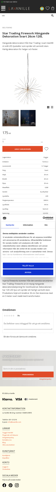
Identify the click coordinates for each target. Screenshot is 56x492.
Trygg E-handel (7, 432)
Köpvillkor (5, 458)
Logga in (5, 467)
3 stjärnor (9, 316)
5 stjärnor (13, 316)
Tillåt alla (28, 265)
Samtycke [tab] (10, 225)
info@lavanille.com (14, 422)
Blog (4, 442)
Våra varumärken (8, 445)
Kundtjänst (6, 455)
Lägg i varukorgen (23, 149)
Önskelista (6, 469)
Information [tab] (28, 225)
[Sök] (52, 15)
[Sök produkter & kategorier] (27, 15)
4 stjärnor (11, 316)
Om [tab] (45, 225)
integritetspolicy (45, 379)
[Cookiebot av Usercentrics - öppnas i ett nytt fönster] (42, 218)
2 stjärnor (7, 316)
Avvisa (28, 272)
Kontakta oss (7, 440)
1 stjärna (5, 316)
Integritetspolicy (8, 437)
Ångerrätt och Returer (10, 435)
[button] (3, 7)
